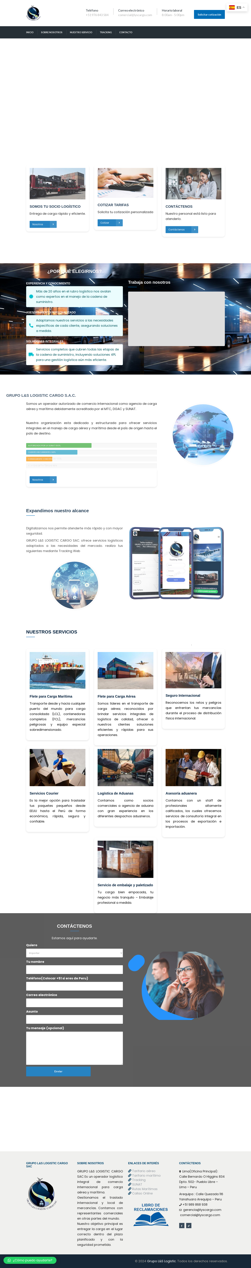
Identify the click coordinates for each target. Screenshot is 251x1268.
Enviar (58, 1071)
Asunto (32, 1011)
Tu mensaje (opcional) (45, 1028)
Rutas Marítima (143, 1189)
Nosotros (44, 165)
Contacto (125, 32)
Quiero (31, 945)
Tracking (106, 32)
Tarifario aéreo (141, 1171)
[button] (30, 1260)
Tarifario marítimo (144, 1175)
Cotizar (111, 164)
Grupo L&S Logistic (161, 1261)
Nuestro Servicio (81, 32)
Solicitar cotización (209, 14)
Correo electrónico (41, 995)
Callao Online (140, 1193)
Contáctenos (183, 171)
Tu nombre (35, 961)
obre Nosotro (51, 32)
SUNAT (135, 1184)
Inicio (29, 32)
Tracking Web (69, 551)
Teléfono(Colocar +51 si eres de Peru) (57, 978)
